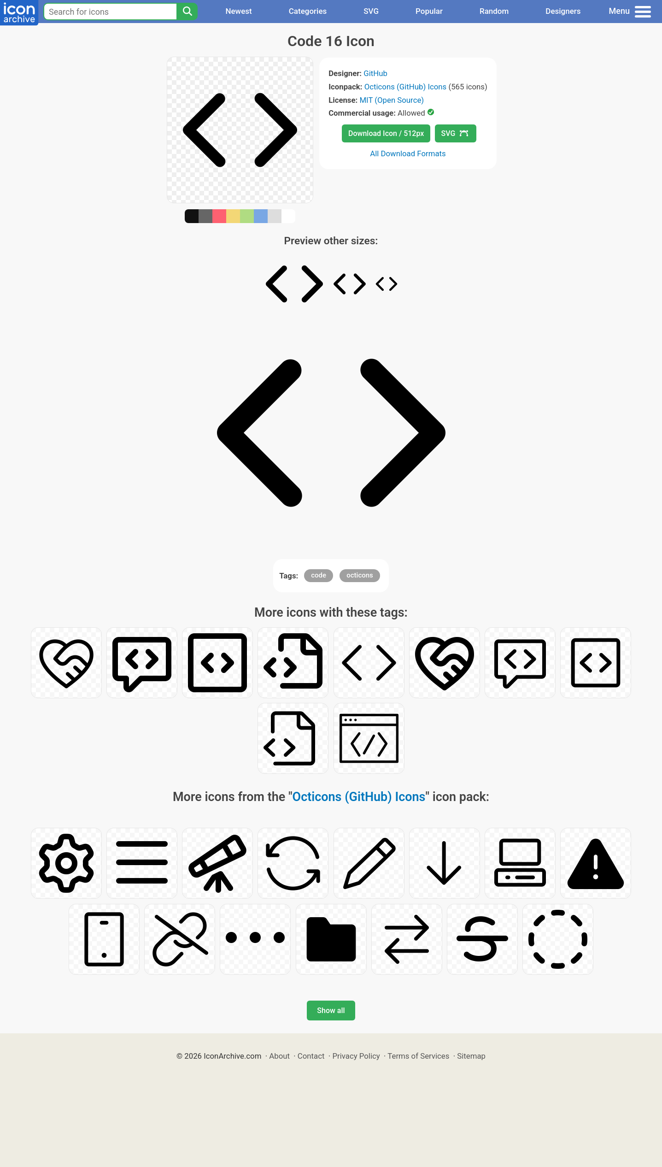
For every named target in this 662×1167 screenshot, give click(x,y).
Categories (308, 11)
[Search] (187, 11)
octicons (359, 575)
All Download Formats (408, 153)
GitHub (375, 73)
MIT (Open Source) (391, 100)
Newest (238, 11)
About (279, 1056)
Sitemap (471, 1056)
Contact (311, 1056)
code (318, 575)
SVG (371, 11)
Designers (562, 11)
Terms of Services (418, 1056)
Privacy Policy (356, 1056)
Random (494, 11)
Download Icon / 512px (386, 133)
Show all (331, 1010)
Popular (429, 11)
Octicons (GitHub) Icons (405, 86)
